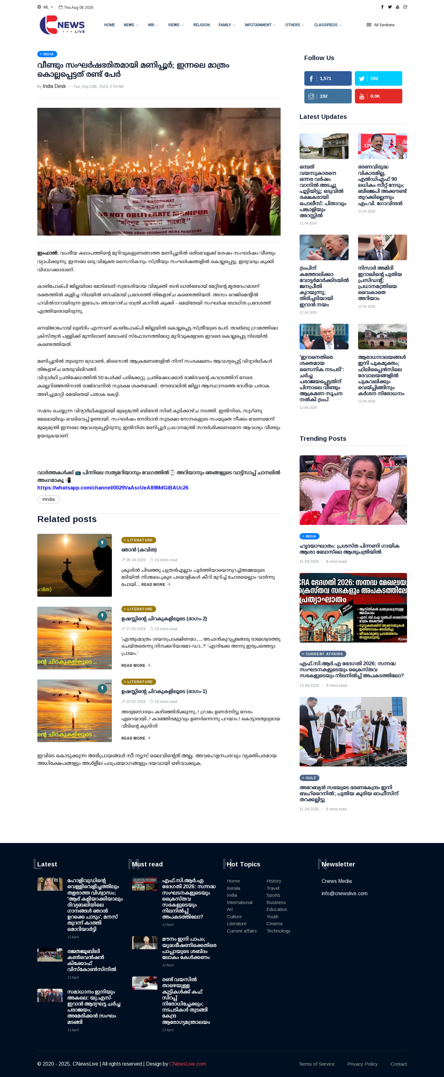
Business (276, 902)
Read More (156, 584)
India (232, 895)
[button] (45, 7)
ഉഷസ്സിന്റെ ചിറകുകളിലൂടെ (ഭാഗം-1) (164, 691)
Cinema (274, 923)
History (274, 880)
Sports (273, 895)
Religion (201, 25)
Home (109, 25)
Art (230, 909)
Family (225, 25)
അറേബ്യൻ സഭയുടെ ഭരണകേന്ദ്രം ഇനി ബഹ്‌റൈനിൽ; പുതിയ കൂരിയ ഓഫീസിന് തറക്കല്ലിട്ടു (349, 793)
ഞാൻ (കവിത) (139, 549)
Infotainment (258, 25)
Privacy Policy (362, 1064)
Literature (236, 923)
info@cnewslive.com (345, 893)
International (239, 902)
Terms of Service (317, 1064)
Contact (399, 1064)
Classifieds (326, 25)
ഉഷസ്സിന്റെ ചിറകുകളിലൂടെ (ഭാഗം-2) (164, 618)
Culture (234, 916)
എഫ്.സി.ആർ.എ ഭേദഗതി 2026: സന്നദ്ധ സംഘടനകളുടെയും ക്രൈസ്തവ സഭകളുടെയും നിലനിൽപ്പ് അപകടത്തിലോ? (352, 669)
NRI (151, 25)
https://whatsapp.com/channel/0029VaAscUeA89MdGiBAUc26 (112, 487)
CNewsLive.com (187, 1064)
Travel (272, 888)
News (129, 25)
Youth (272, 916)
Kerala (233, 888)
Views (173, 25)
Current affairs (242, 930)
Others (292, 25)
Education (276, 909)
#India (48, 499)
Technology (278, 930)
